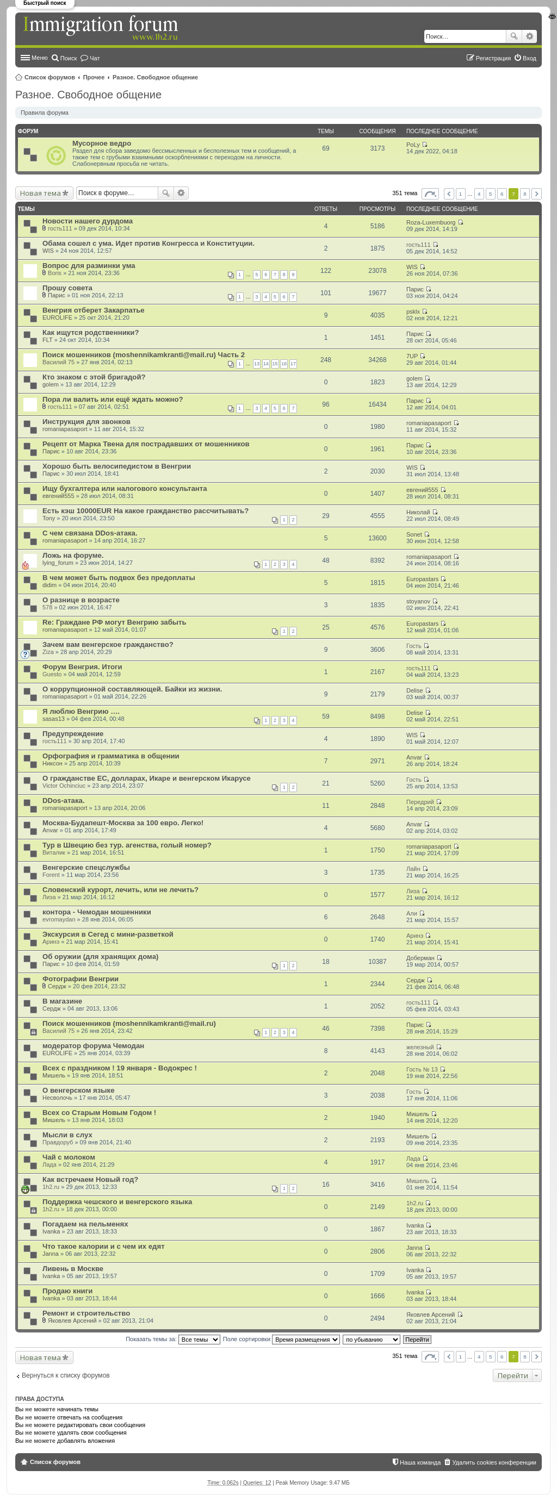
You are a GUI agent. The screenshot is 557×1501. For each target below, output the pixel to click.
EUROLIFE (57, 317)
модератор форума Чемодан (93, 1046)
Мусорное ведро (101, 143)
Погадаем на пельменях (85, 1224)
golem (50, 384)
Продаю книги (67, 1291)
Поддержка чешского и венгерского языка (117, 1202)
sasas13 (53, 718)
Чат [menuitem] (95, 58)
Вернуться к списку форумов (66, 1375)
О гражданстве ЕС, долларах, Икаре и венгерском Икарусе (146, 778)
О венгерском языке (78, 1090)
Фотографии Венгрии (80, 979)
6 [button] (502, 194)
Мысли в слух (67, 1135)
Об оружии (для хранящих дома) (100, 956)
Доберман (420, 958)
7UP (412, 356)
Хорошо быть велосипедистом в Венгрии (116, 466)
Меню (40, 57)
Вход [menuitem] (529, 58)
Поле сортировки (281, 1339)
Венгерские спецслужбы (86, 867)
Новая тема (40, 193)
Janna (50, 1253)
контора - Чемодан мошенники (96, 912)
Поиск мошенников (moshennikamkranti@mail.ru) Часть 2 (143, 355)
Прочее (94, 77)
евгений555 (58, 496)
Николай (418, 512)
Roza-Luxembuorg (431, 222)
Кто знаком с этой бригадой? (94, 377)
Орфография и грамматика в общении (111, 756)
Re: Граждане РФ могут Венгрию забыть (114, 622)
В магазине (62, 1001)
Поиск (514, 36)
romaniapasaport (65, 429)
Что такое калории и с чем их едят (103, 1246)
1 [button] (460, 194)
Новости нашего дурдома (87, 221)
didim (49, 585)
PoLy (413, 144)
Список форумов (49, 77)
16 (284, 363)
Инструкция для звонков (86, 422)
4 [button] (479, 194)
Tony (48, 518)
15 (275, 363)
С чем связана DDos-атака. (90, 533)
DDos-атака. (63, 800)
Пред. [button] (449, 194)
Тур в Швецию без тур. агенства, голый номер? (127, 845)
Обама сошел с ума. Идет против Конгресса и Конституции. (148, 243)
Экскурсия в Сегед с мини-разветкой (108, 934)
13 (256, 363)
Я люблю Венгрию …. (81, 711)
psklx (413, 311)
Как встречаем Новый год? (90, 1179)
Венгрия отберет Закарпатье (93, 310)
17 (293, 363)
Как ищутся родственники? (90, 332)
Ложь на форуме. (72, 555)
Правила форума (45, 112)
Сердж (57, 986)
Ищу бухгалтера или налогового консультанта (124, 488)
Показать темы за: (173, 1339)
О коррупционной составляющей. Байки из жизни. (132, 689)
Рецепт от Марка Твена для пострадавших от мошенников (146, 444)
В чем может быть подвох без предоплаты (118, 578)
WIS (48, 250)
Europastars (422, 579)
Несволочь (57, 1097)
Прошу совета (67, 288)
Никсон (52, 763)
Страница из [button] (430, 194)
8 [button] (525, 194)
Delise (414, 690)
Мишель (53, 1075)
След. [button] (536, 194)
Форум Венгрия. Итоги (82, 667)
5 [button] (490, 194)
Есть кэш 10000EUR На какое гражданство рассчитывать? (145, 511)
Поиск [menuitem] (68, 58)
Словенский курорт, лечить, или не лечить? (120, 890)
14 (266, 363)
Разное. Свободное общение (155, 77)
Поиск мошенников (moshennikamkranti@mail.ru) (129, 1023)
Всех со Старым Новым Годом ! (99, 1112)
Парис (56, 295)
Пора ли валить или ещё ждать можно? (112, 399)
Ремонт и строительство (86, 1313)
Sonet (414, 534)
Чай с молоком (68, 1157)
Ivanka (51, 1231)
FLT (47, 340)
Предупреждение (72, 734)
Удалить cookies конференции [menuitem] (494, 1462)
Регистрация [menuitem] (493, 58)
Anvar (414, 757)
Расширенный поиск (529, 36)
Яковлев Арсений (72, 1320)
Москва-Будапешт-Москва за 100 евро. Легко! (122, 823)
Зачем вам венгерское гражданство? (108, 644)
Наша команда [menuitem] (420, 1462)
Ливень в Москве (72, 1269)
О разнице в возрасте (81, 600)
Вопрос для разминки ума (88, 265)
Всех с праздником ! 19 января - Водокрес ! (119, 1068)
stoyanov (418, 601)
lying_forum (57, 562)
